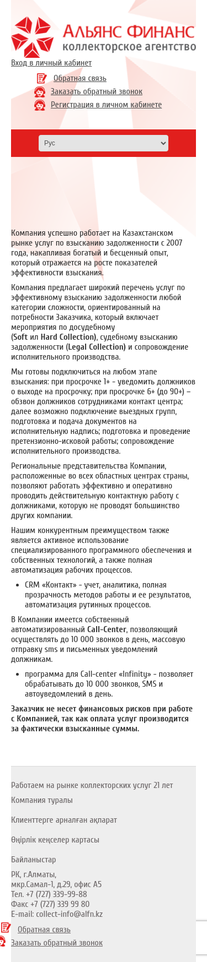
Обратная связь (80, 78)
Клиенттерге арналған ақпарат (64, 820)
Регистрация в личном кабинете (106, 105)
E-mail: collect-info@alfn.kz (57, 914)
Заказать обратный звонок (96, 91)
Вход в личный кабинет (51, 63)
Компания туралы (42, 800)
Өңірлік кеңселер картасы (55, 840)
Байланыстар (33, 860)
